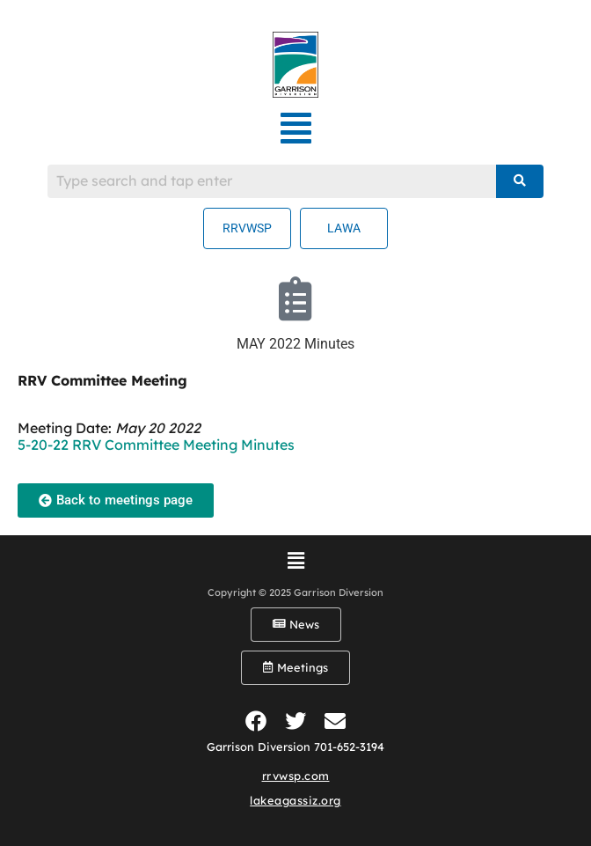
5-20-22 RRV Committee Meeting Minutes (156, 444)
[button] (296, 128)
